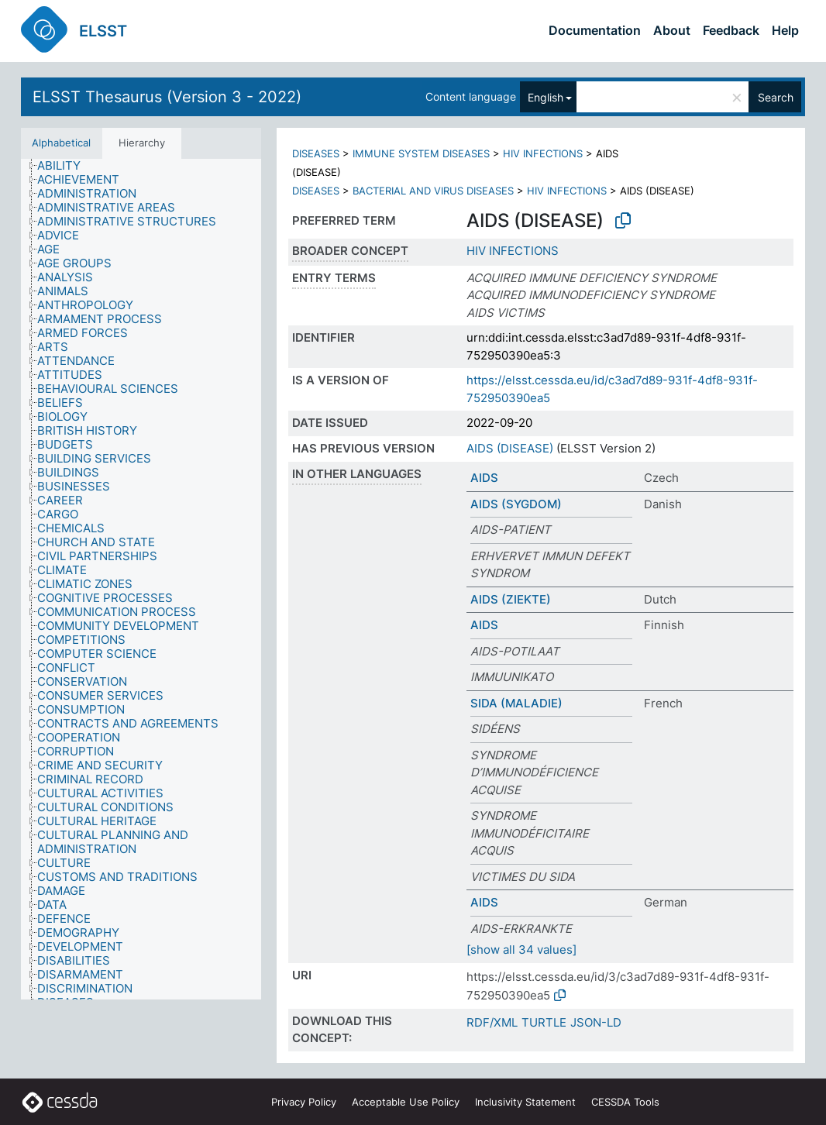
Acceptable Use (405, 1102)
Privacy (303, 1102)
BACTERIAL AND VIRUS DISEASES (433, 190)
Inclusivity (525, 1102)
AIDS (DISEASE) (509, 448)
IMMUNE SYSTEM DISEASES (421, 153)
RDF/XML (492, 1022)
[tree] (141, 579)
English (545, 97)
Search (775, 97)
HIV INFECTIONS (543, 153)
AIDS (484, 477)
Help (785, 30)
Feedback (731, 30)
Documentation (595, 30)
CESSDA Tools (625, 1102)
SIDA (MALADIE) (516, 703)
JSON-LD (595, 1022)
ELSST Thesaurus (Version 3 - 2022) (167, 97)
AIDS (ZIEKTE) (510, 599)
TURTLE (543, 1022)
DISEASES (315, 153)
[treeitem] (65, 166)
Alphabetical (61, 142)
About (671, 30)
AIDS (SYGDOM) (516, 504)
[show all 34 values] (521, 949)
